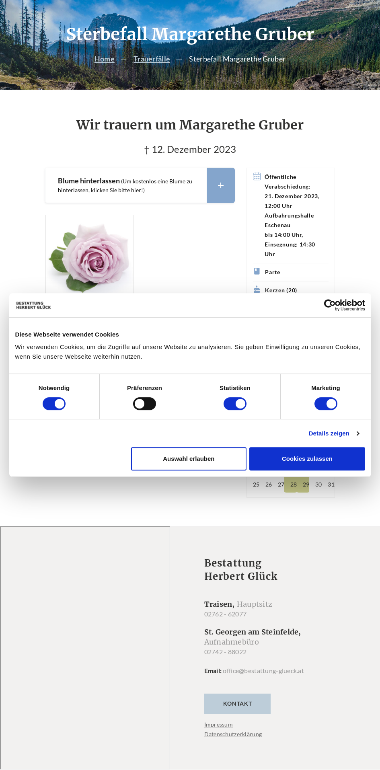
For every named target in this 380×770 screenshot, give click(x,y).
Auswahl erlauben (188, 458)
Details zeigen (329, 433)
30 (318, 484)
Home (104, 59)
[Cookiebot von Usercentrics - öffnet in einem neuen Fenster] (330, 305)
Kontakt (237, 703)
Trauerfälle (152, 59)
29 (306, 484)
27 (281, 484)
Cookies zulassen (307, 458)
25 (256, 484)
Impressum (218, 724)
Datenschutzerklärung (233, 734)
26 (268, 484)
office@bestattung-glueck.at (263, 671)
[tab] (139, 185)
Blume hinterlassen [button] (146, 185)
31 (331, 484)
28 (293, 484)
